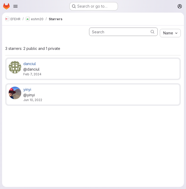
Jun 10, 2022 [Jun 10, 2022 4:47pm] (32, 100)
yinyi (27, 89)
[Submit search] (152, 31)
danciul (29, 63)
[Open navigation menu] (15, 6)
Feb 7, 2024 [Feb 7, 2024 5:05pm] (32, 74)
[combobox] (170, 33)
